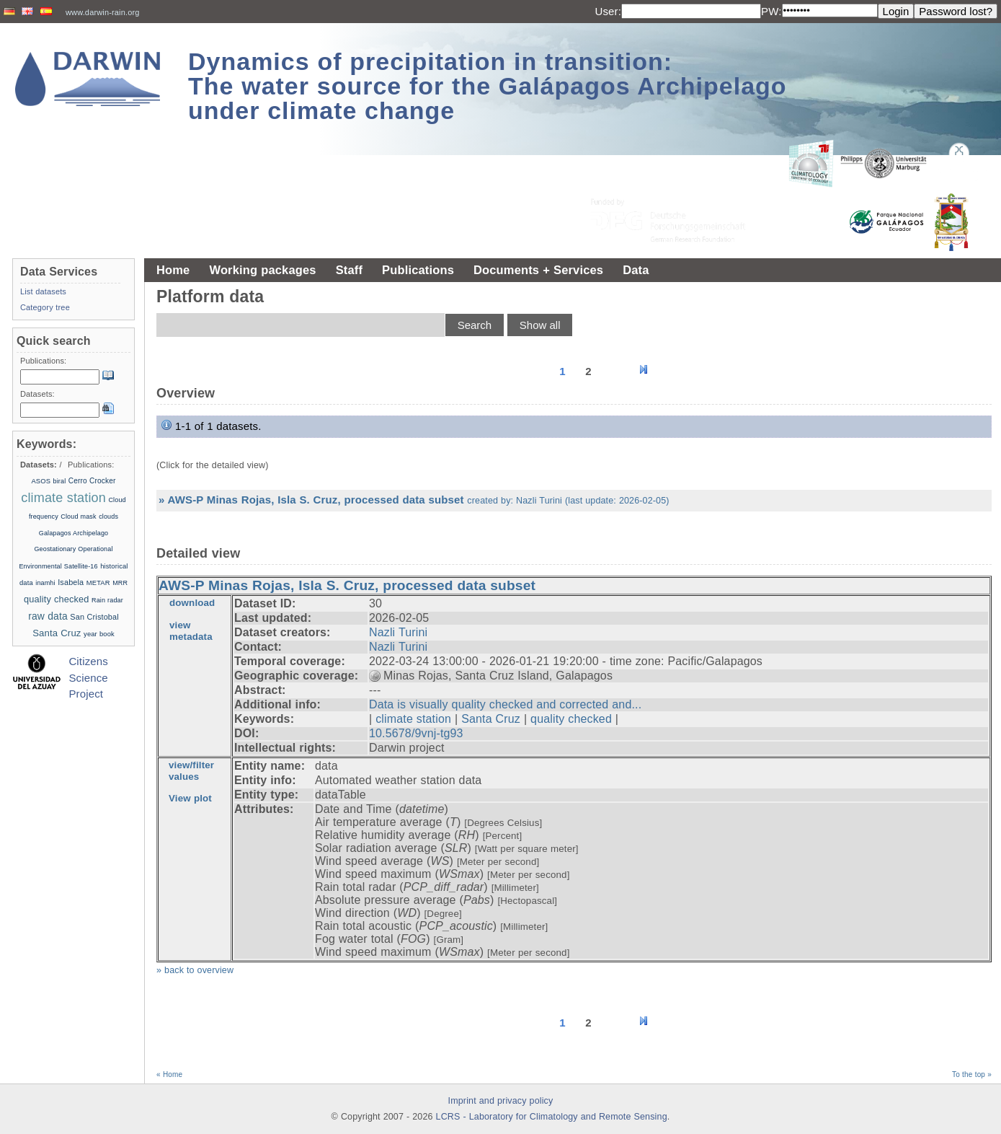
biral (59, 481)
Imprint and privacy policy (500, 1101)
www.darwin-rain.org (103, 12)
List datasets (43, 291)
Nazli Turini (398, 632)
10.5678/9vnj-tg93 (416, 733)
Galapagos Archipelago (74, 533)
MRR (120, 582)
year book (99, 634)
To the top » (972, 1074)
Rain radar (107, 600)
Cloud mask (78, 516)
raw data (48, 616)
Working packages (262, 269)
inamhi (45, 582)
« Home (169, 1074)
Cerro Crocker (92, 481)
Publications (418, 269)
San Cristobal (94, 616)
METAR (98, 582)
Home (173, 269)
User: (608, 11)
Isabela (71, 582)
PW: (771, 11)
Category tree (45, 307)
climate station (413, 719)
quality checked (571, 719)
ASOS (40, 481)
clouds (108, 516)
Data (636, 269)
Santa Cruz (490, 719)
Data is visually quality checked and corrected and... (505, 704)
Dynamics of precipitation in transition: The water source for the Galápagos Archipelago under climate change (487, 86)
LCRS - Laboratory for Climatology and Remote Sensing (551, 1117)
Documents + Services (538, 269)
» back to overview (194, 970)
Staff (349, 269)
